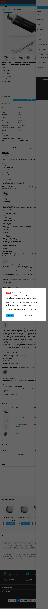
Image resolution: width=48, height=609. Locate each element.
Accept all (10, 315)
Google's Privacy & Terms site (16, 310)
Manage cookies (21, 315)
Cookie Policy (30, 305)
